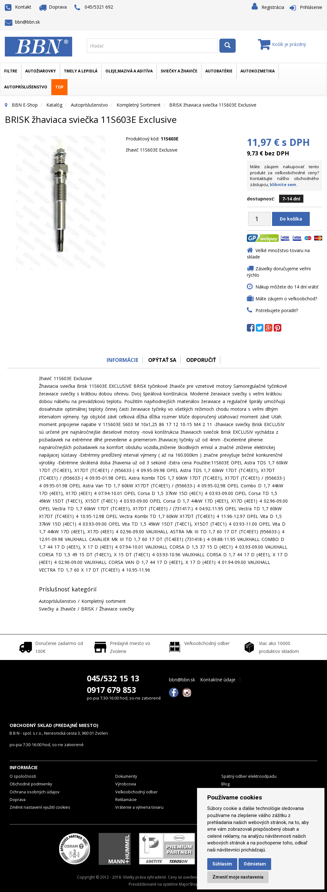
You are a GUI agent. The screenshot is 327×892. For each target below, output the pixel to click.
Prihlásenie (311, 7)
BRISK (87, 609)
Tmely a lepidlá (80, 71)
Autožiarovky (40, 71)
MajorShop (189, 884)
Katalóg (54, 105)
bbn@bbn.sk (22, 22)
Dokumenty (126, 776)
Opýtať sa (162, 360)
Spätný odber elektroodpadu (249, 776)
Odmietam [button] (255, 863)
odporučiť (202, 360)
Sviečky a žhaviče (179, 71)
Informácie (121, 360)
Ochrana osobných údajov (34, 792)
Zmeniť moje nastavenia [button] (237, 877)
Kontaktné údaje (217, 680)
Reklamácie (126, 799)
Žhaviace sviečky (116, 609)
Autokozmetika (257, 71)
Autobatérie (218, 71)
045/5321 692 (93, 7)
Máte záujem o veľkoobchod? (286, 299)
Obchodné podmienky (31, 784)
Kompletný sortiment (139, 105)
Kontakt (18, 7)
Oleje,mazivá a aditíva (129, 71)
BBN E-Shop (25, 105)
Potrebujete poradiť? (276, 310)
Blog (225, 784)
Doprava (53, 7)
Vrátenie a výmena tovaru (139, 807)
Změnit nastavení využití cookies (40, 807)
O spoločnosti (23, 776)
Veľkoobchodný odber (136, 792)
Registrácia (273, 7)
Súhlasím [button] (222, 863)
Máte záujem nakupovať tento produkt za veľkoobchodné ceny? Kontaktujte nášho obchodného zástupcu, (284, 175)
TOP (59, 87)
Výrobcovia (125, 784)
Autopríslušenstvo (25, 87)
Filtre (10, 71)
